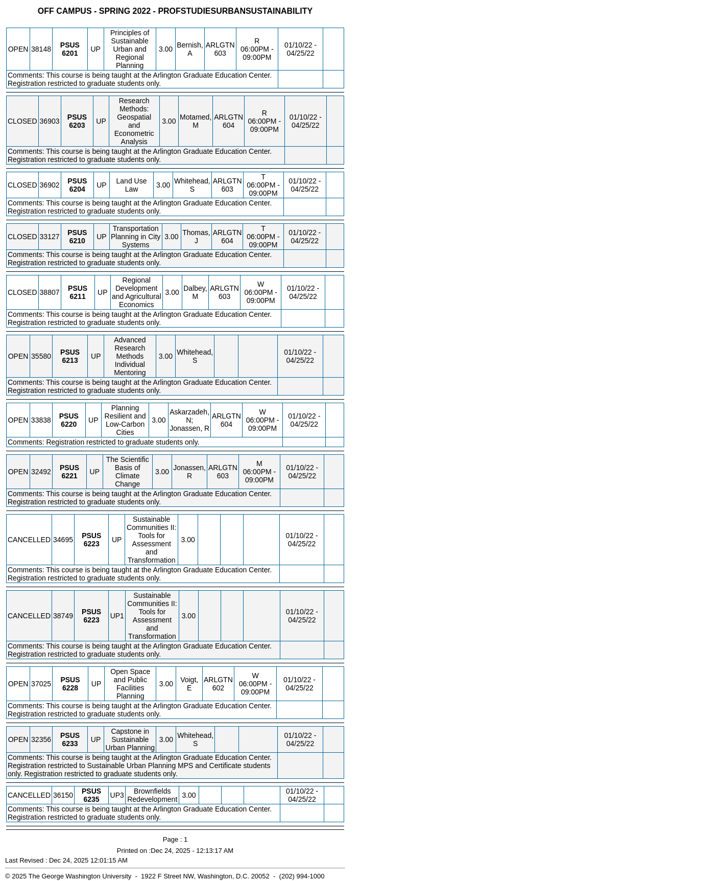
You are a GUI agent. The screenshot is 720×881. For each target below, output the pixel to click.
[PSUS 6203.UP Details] (77, 125)
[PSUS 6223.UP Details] (92, 544)
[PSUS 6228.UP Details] (70, 688)
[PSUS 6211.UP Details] (78, 296)
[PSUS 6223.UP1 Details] (92, 620)
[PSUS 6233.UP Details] (70, 743)
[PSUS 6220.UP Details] (69, 424)
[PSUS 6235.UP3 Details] (92, 799)
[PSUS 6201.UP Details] (70, 53)
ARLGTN (220, 45)
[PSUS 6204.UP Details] (77, 189)
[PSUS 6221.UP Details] (69, 476)
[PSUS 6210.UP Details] (77, 241)
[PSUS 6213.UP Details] (70, 360)
